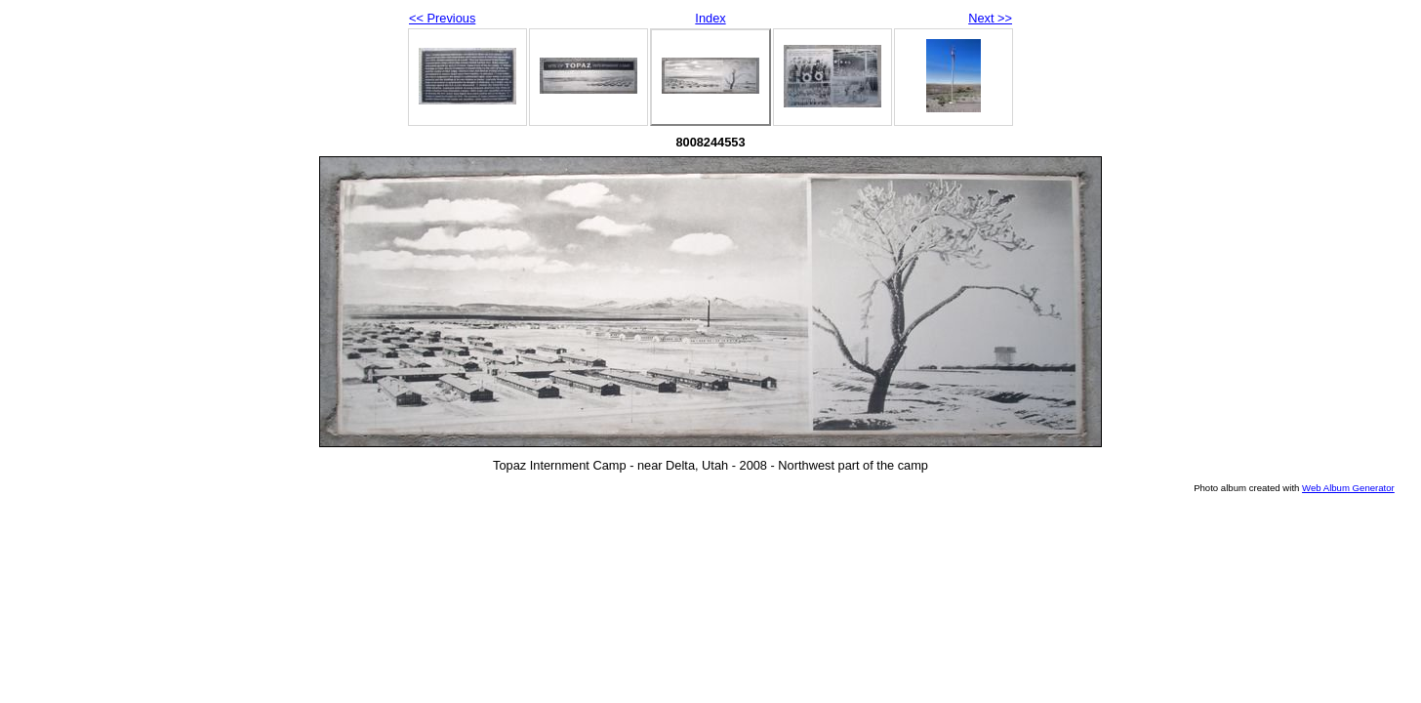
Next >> (990, 18)
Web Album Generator (1348, 487)
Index (710, 18)
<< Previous (442, 18)
